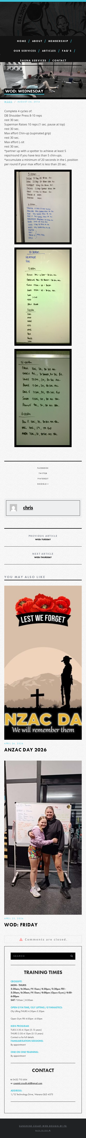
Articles (49, 50)
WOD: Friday (21, 925)
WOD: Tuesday (43, 537)
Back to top (43, 1130)
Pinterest (43, 479)
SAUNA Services (33, 60)
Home (21, 41)
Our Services (25, 50)
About (37, 41)
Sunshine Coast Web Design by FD (43, 1126)
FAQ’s (67, 50)
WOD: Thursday (43, 555)
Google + (43, 484)
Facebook (43, 468)
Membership (58, 41)
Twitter (43, 473)
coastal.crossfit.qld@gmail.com (27, 1083)
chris (28, 507)
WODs (8, 101)
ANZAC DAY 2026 (25, 750)
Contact (59, 60)
